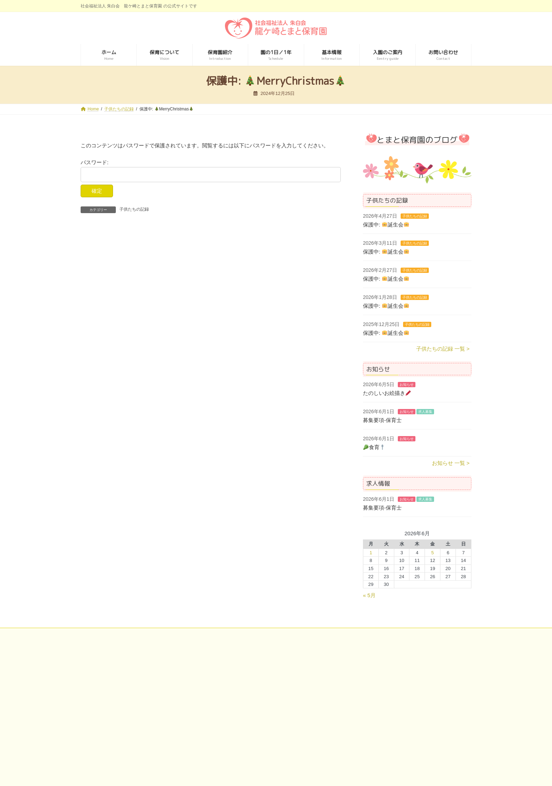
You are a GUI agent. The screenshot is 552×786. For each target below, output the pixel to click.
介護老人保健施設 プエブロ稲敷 (260, 694)
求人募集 (425, 412)
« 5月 (369, 595)
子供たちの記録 (134, 209)
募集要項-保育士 (382, 420)
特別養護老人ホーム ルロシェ (124, 683)
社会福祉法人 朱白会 (114, 673)
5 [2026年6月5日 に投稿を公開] (432, 552)
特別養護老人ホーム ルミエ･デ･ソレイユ (137, 694)
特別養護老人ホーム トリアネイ (127, 716)
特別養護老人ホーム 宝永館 (388, 673)
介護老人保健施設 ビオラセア (257, 727)
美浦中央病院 (239, 673)
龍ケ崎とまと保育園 (114, 738)
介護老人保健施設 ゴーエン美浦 (260, 683)
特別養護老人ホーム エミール (124, 727)
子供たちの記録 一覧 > (443, 348)
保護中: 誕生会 (386, 224)
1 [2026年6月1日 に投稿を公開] (371, 552)
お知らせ (407, 384)
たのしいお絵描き (387, 393)
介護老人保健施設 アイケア (255, 705)
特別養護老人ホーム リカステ (124, 705)
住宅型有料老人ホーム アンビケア (395, 718)
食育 (374, 447)
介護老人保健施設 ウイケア (255, 716)
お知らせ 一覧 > (451, 463)
